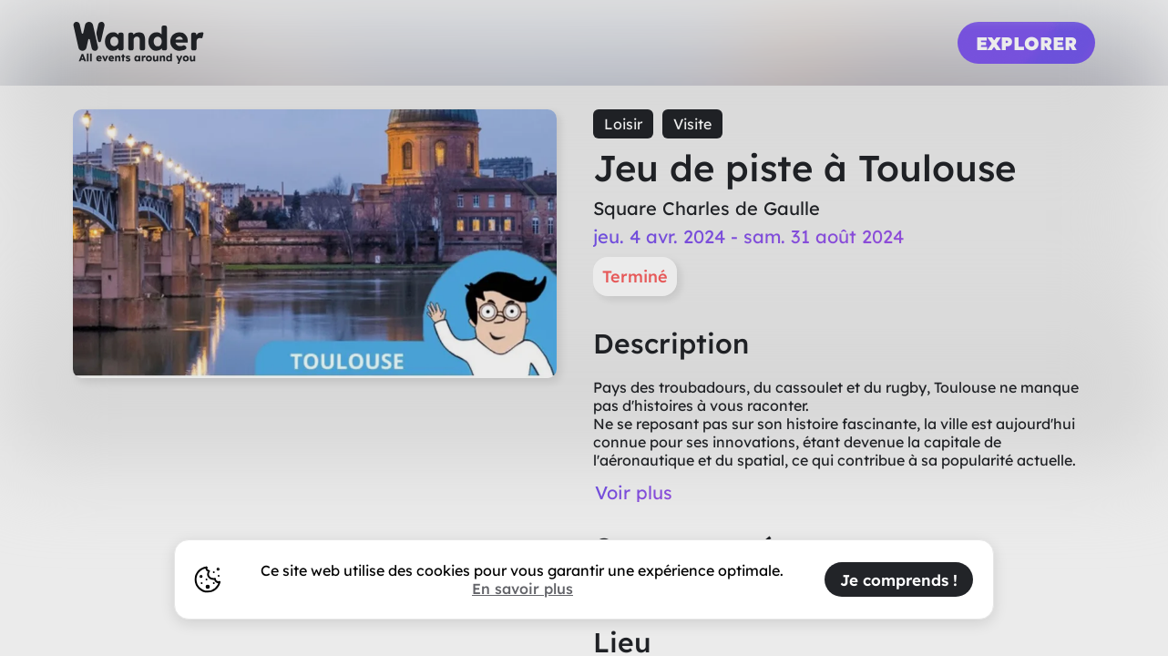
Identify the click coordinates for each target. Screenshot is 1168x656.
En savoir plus (522, 588)
